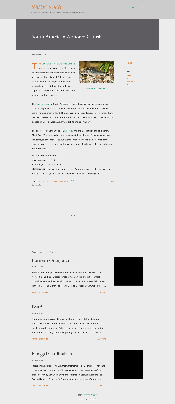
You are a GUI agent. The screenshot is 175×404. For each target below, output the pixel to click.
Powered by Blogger (87, 395)
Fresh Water (131, 82)
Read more (101, 292)
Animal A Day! (46, 7)
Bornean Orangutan (51, 260)
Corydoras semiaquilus (96, 88)
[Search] (133, 7)
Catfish (129, 75)
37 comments (44, 386)
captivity (68, 130)
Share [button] (129, 63)
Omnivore (130, 85)
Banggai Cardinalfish (52, 353)
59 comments (44, 292)
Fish (128, 78)
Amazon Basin (43, 103)
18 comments (44, 339)
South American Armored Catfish (58, 63)
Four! (37, 307)
